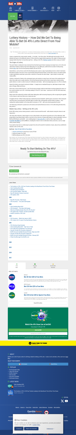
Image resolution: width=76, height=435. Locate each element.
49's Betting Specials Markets (17, 189)
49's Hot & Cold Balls (14, 376)
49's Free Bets (12, 374)
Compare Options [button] (20, 9)
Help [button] (58, 9)
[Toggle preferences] (50, 428)
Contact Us (22, 407)
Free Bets (45, 433)
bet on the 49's (41, 119)
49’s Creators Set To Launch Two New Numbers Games (23, 220)
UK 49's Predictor (13, 373)
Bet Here (12, 16)
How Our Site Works (52, 53)
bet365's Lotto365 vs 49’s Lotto (17, 213)
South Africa (53, 364)
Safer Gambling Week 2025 (16, 188)
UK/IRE (20, 16)
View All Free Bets (38, 303)
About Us (17, 407)
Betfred (45, 60)
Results (61, 433)
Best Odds (30, 433)
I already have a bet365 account (38, 333)
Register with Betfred (18, 131)
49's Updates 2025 (14, 194)
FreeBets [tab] (17, 265)
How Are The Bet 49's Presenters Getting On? (21, 230)
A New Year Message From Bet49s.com (19, 237)
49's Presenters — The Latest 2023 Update (20, 208)
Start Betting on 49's (38, 155)
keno (15, 68)
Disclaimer (50, 407)
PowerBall (11, 120)
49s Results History (14, 378)
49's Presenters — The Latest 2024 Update (20, 201)
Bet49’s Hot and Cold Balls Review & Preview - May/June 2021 (25, 232)
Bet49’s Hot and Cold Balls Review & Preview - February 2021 (24, 235)
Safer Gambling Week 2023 (16, 206)
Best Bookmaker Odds (14, 369)
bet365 (49, 60)
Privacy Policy (28, 407)
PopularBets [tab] (35, 265)
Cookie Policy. (36, 424)
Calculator (14, 433)
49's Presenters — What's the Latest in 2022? (20, 218)
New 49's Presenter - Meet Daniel (18, 200)
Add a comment (14, 171)
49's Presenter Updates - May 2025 (18, 191)
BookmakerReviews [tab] (53, 265)
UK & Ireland (23, 364)
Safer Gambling (57, 407)
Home (10, 9)
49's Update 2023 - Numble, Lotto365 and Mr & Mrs (22, 211)
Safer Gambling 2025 (19, 384)
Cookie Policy (35, 407)
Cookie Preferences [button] (43, 407)
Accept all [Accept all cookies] (18, 428)
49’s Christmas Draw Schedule (17, 225)
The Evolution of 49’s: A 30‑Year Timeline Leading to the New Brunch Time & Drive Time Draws (32, 186)
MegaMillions (18, 120)
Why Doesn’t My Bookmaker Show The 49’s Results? (22, 210)
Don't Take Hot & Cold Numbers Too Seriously (21, 228)
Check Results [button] (44, 9)
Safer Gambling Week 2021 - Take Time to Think (21, 227)
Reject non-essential (31, 428)
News (52, 9)
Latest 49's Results (13, 371)
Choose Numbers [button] (33, 9)
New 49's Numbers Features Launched (19, 193)
